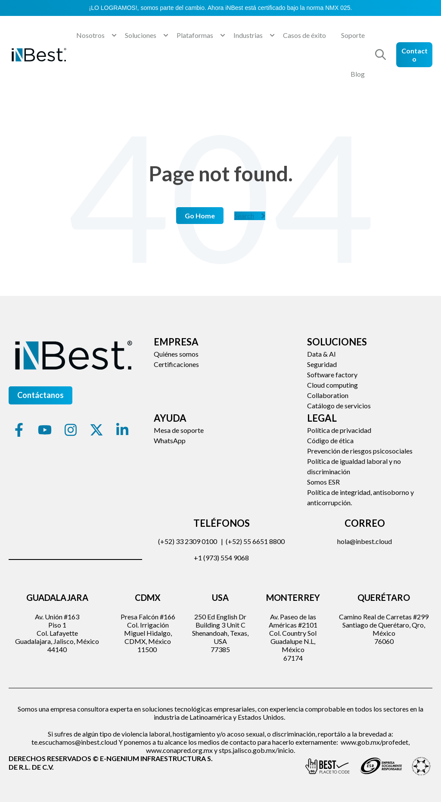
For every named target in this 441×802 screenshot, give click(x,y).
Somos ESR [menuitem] (323, 482)
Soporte (353, 35)
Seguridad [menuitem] (322, 364)
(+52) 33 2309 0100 (187, 541)
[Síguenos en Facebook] (19, 430)
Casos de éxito (304, 35)
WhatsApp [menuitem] (170, 440)
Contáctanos (40, 395)
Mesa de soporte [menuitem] (179, 430)
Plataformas (195, 35)
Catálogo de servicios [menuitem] (339, 405)
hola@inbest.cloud (364, 541)
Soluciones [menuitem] (337, 342)
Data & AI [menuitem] (321, 354)
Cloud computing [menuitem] (332, 385)
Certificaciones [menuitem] (176, 364)
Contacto (414, 55)
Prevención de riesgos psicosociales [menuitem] (360, 451)
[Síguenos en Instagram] (70, 430)
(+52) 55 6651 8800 (255, 541)
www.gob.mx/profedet (374, 742)
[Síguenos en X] (96, 430)
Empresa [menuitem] (176, 342)
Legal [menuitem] (322, 418)
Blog (358, 74)
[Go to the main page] (39, 54)
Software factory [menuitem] (332, 374)
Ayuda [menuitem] (170, 418)
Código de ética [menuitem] (330, 440)
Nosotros (90, 35)
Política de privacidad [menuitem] (339, 430)
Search (249, 215)
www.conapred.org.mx (179, 750)
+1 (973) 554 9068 (221, 557)
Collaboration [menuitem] (327, 395)
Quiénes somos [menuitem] (176, 354)
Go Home (200, 215)
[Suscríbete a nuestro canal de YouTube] (44, 430)
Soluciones (140, 35)
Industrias (248, 35)
